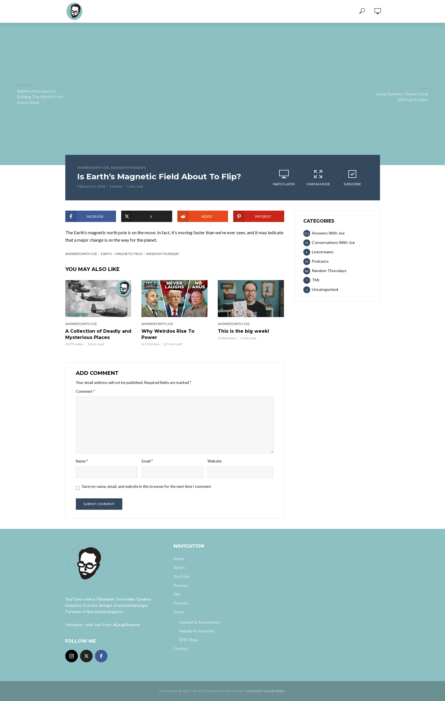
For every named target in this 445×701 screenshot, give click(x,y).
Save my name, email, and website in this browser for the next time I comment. (147, 486)
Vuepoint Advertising (265, 691)
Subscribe (352, 177)
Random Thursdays (128, 167)
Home (179, 558)
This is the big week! (243, 331)
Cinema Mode (318, 177)
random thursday (162, 254)
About (179, 567)
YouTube (182, 576)
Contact (181, 648)
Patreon (181, 603)
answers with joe (81, 254)
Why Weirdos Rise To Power (167, 334)
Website (215, 461)
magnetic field (129, 254)
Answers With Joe (93, 167)
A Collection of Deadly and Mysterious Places (98, 334)
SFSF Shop (188, 639)
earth (106, 254)
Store (179, 611)
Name (82, 461)
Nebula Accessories (197, 630)
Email (147, 461)
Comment (85, 391)
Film (177, 594)
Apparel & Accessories (199, 622)
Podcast (181, 585)
